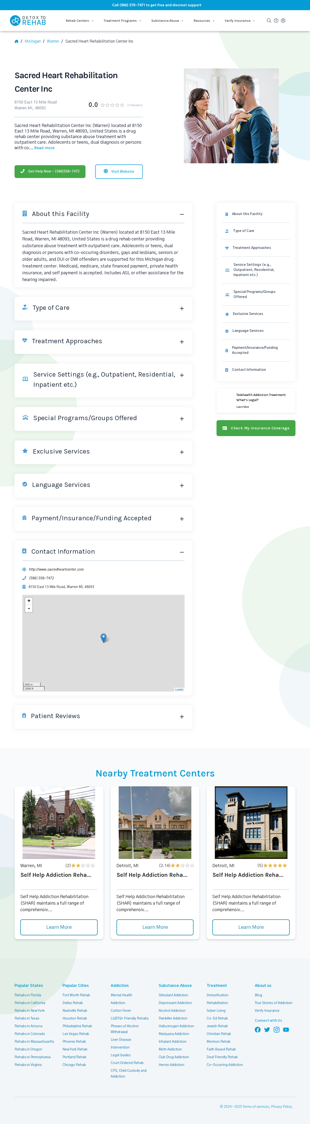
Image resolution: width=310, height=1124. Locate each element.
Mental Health (121, 995)
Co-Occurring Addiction (225, 1065)
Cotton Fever (121, 1010)
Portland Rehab (74, 1057)
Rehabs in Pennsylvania (33, 1057)
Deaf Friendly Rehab (222, 1057)
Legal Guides (121, 1055)
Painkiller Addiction (173, 1018)
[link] (256, 231)
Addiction (120, 986)
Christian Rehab (219, 1034)
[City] (55, 41)
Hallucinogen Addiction (176, 1026)
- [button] (29, 608)
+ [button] (29, 601)
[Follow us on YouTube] (286, 1029)
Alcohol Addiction (172, 1010)
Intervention (120, 1047)
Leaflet (179, 689)
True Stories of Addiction (273, 1003)
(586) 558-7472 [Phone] (41, 578)
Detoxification (217, 995)
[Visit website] (119, 171)
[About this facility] (256, 214)
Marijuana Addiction (174, 1034)
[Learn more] (256, 400)
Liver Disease (121, 1040)
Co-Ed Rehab (217, 1018)
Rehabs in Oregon (28, 1049)
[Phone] (50, 171)
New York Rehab (74, 1049)
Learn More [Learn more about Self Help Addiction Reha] (59, 927)
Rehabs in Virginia (28, 1065)
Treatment (217, 986)
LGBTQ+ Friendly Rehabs (130, 1018)
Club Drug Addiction (174, 1057)
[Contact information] (256, 370)
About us (263, 986)
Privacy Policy (281, 1107)
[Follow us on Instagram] (276, 1029)
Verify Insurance (267, 1010)
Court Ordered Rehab (127, 1063)
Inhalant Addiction (172, 1041)
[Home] (18, 41)
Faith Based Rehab (221, 1049)
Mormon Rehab (219, 1041)
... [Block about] (41, 148)
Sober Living (216, 1010)
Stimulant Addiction (173, 995)
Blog (258, 995)
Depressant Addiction (175, 1003)
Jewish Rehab (217, 1026)
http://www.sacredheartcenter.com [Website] (56, 569)
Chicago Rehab (74, 1065)
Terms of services (256, 1107)
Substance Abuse (175, 986)
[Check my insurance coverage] (256, 428)
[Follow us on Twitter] (267, 1029)
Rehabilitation (217, 1003)
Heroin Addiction (171, 1065)
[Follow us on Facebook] (258, 1029)
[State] (34, 41)
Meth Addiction (170, 1049)
